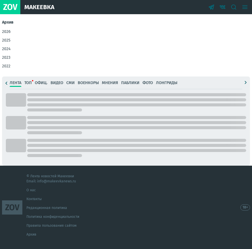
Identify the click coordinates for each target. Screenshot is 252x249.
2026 (6, 31)
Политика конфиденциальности (52, 217)
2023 (6, 57)
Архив (31, 234)
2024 (6, 48)
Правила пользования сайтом (51, 225)
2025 (6, 40)
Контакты (34, 199)
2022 (6, 66)
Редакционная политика (46, 208)
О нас (31, 190)
